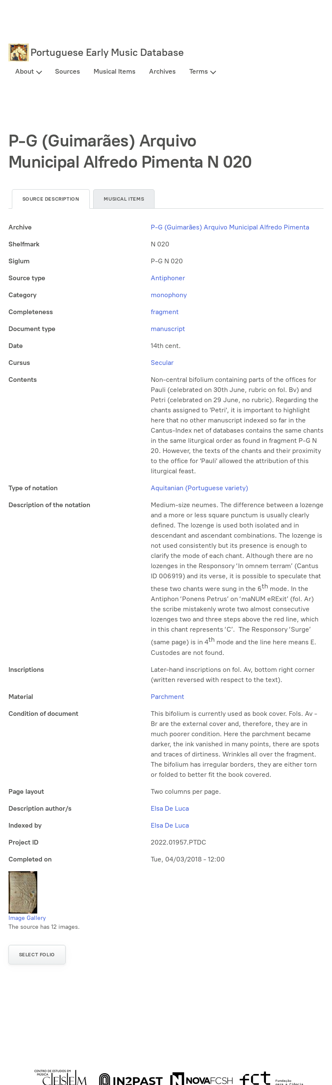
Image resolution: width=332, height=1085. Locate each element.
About (24, 71)
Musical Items (115, 71)
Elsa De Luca (170, 808)
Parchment (167, 697)
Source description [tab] (51, 199)
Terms (198, 71)
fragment (165, 312)
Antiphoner (168, 278)
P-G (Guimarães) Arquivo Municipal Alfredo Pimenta (230, 227)
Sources (67, 71)
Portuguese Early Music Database (107, 52)
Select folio (37, 955)
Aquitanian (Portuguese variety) (199, 488)
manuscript (168, 329)
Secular (162, 363)
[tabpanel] (166, 543)
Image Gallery (27, 918)
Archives (162, 71)
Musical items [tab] (124, 199)
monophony (169, 295)
